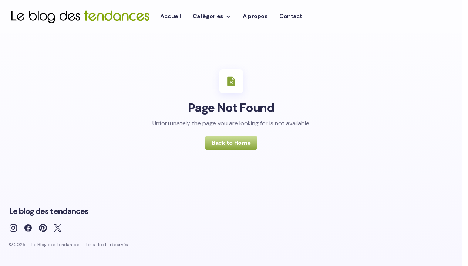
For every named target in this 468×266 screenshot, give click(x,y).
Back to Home (231, 143)
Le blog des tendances (49, 211)
